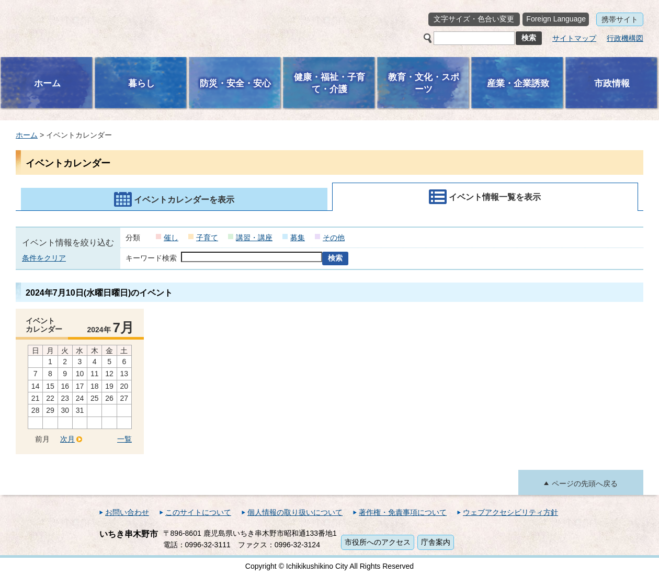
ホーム (27, 135)
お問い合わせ (127, 512)
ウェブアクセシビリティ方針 (510, 512)
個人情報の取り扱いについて (295, 512)
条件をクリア (44, 258)
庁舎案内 (435, 542)
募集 (297, 237)
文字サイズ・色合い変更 (474, 19)
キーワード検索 (151, 258)
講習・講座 (254, 237)
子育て (207, 237)
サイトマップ (574, 38)
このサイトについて (198, 512)
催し (171, 237)
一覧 (124, 439)
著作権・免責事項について (403, 512)
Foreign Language (556, 19)
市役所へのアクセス (378, 542)
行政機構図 (625, 38)
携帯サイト (619, 19)
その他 (334, 237)
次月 (67, 439)
